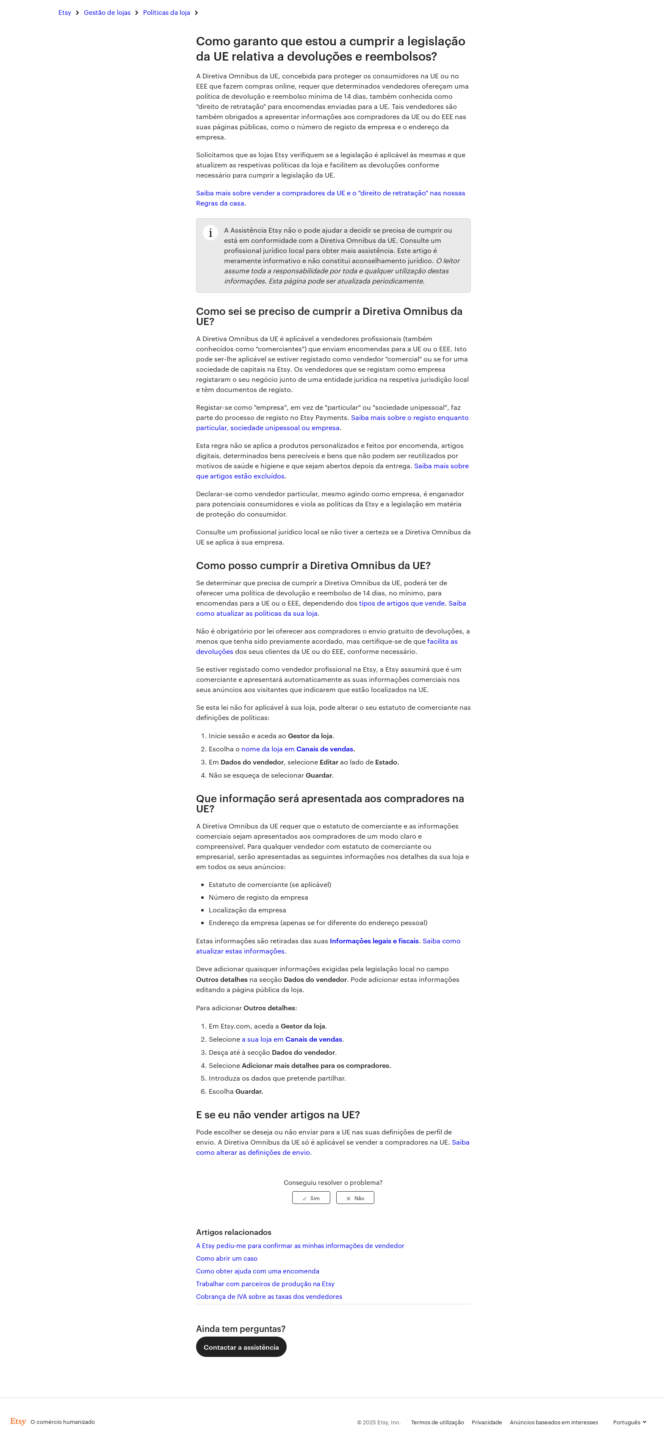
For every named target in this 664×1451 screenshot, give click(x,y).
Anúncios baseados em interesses (554, 1422)
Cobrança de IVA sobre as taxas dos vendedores (269, 1296)
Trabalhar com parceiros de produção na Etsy (265, 1283)
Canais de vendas (324, 748)
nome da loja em (268, 748)
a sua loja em (263, 1038)
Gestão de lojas (107, 12)
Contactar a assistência (241, 1346)
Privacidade (487, 1422)
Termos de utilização (437, 1422)
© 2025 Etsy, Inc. (379, 1422)
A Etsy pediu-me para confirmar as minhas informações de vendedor (300, 1245)
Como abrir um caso (226, 1258)
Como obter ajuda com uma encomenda (257, 1270)
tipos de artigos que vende (402, 602)
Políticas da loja (166, 12)
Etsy (64, 12)
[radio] (311, 1197)
